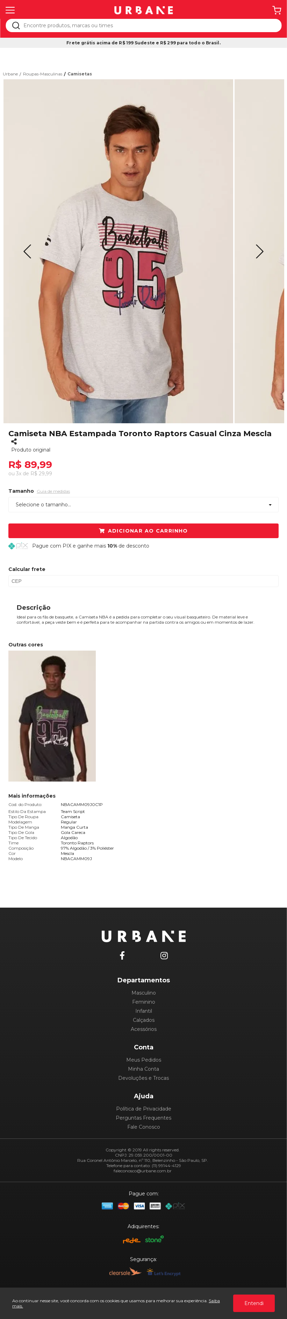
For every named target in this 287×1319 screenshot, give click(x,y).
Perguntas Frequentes (143, 1118)
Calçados (144, 1020)
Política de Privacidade (143, 1109)
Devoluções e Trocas (143, 1078)
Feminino (143, 1002)
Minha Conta (143, 1069)
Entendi (254, 1303)
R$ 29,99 (41, 473)
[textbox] (148, 25)
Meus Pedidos (143, 1060)
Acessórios (144, 1029)
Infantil (143, 1011)
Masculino (143, 993)
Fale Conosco (143, 1127)
